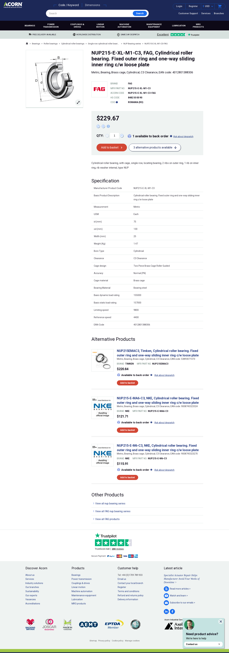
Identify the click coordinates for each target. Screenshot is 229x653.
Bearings (30, 25)
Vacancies (30, 599)
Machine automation (124, 25)
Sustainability (32, 591)
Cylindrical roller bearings (72, 43)
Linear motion (100, 25)
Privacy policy (104, 641)
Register (193, 6)
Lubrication (179, 25)
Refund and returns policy (130, 595)
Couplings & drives (77, 25)
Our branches (32, 587)
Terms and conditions (128, 591)
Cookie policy (117, 641)
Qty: (100, 136)
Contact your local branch (130, 583)
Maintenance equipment (154, 25)
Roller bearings (51, 43)
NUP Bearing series (132, 43)
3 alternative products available (152, 147)
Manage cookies (132, 641)
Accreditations (32, 603)
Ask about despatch (183, 136)
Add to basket (109, 147)
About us (30, 575)
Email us (122, 579)
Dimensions (92, 5)
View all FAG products (107, 519)
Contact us (203, 644)
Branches (219, 13)
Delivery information (128, 599)
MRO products (198, 25)
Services (206, 13)
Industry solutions (34, 583)
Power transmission (51, 25)
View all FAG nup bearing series (112, 511)
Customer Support (188, 13)
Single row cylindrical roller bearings (104, 43)
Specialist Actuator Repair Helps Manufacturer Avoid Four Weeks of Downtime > (181, 579)
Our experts (31, 595)
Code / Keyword (69, 5)
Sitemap (93, 641)
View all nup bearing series (110, 503)
